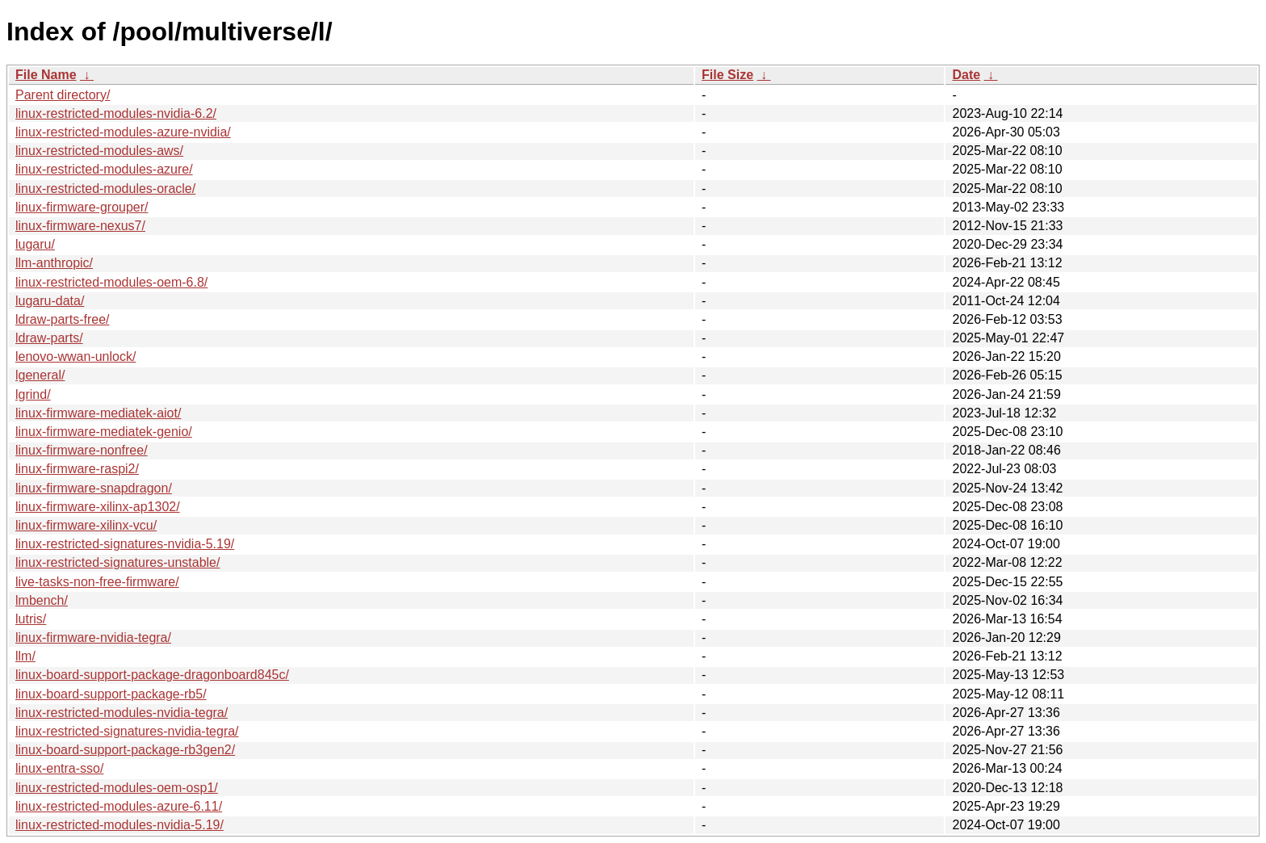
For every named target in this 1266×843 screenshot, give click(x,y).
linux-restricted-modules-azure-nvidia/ (123, 132)
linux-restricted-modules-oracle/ (105, 188)
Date (966, 75)
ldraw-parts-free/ (62, 319)
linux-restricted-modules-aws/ (99, 150)
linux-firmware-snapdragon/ (93, 488)
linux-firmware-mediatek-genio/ (103, 431)
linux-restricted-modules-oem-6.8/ (111, 282)
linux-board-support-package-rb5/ (111, 694)
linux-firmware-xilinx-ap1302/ (97, 507)
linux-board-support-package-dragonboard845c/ (152, 675)
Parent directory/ (62, 95)
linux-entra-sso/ (59, 768)
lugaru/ (35, 244)
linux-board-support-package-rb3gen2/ (125, 750)
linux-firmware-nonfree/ (81, 450)
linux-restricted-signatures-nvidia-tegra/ (127, 731)
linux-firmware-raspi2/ (77, 469)
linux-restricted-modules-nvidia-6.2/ (115, 113)
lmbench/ (41, 600)
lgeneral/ (40, 375)
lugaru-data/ (49, 301)
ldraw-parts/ (49, 338)
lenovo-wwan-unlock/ (75, 356)
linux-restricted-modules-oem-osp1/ (116, 788)
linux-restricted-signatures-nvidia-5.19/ (124, 544)
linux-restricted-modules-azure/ (104, 169)
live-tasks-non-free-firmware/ (97, 582)
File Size (727, 75)
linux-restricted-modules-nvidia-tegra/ (121, 712)
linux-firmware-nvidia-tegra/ (93, 637)
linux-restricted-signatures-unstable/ (117, 562)
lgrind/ (33, 394)
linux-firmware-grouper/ (82, 207)
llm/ (25, 656)
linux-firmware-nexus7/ (80, 226)
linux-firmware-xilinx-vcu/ (86, 525)
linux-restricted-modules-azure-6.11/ (118, 806)
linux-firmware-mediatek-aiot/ (98, 413)
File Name (46, 75)
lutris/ (30, 619)
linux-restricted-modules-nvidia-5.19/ (119, 825)
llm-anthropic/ (54, 263)
